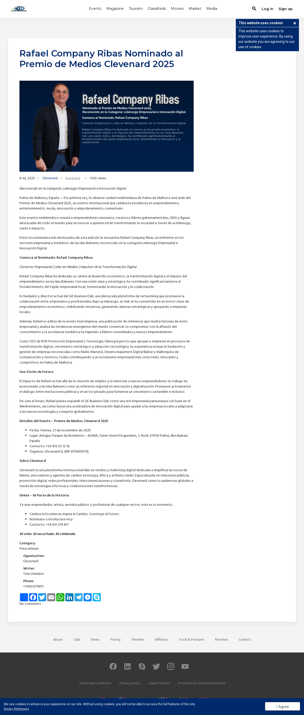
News (95, 640)
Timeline (137, 640)
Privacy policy (129, 683)
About (58, 640)
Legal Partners (159, 683)
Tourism (136, 8)
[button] (294, 23)
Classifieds (157, 8)
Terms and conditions (95, 683)
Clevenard (50, 178)
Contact (245, 640)
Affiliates (161, 640)
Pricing (115, 640)
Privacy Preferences (16, 708)
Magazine (115, 8)
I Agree (282, 706)
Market (195, 8)
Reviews (221, 640)
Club (77, 640)
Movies (177, 8)
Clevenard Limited (211, 683)
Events (95, 8)
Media (211, 8)
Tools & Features (191, 640)
